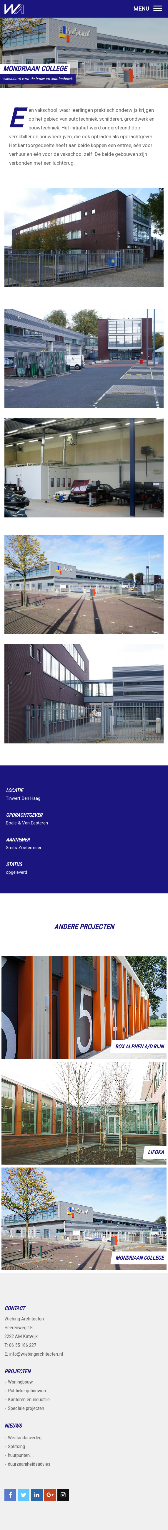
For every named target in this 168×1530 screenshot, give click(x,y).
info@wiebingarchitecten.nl (36, 1354)
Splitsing (16, 1446)
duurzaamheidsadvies (29, 1464)
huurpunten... (21, 1455)
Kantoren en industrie (29, 1399)
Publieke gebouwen (27, 1391)
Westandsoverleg (24, 1437)
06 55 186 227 (22, 1345)
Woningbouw (20, 1382)
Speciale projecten (26, 1408)
